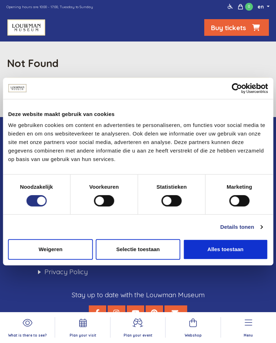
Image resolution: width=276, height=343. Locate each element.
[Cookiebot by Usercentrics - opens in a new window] (237, 88)
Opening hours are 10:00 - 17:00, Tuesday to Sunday (49, 7)
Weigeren (51, 249)
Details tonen (237, 227)
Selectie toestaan (138, 249)
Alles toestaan (225, 249)
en (261, 7)
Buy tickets (236, 28)
